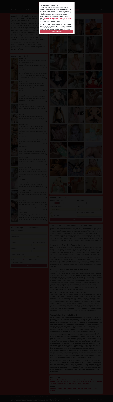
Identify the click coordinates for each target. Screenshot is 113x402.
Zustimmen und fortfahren (56, 31)
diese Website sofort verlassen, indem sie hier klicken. (58, 18)
